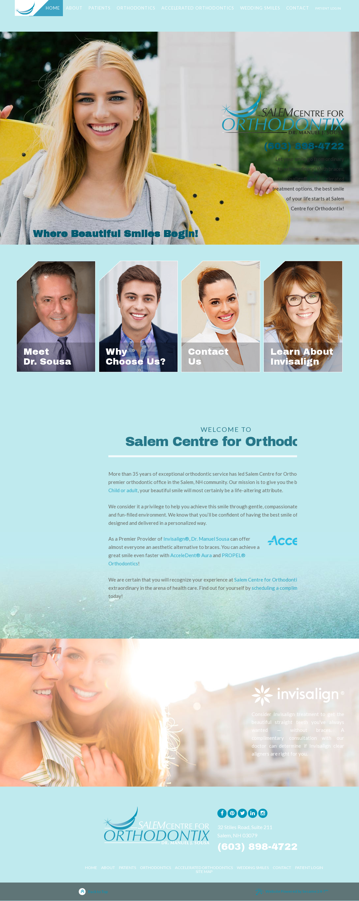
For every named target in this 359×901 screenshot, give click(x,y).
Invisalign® (269, 539)
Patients (127, 868)
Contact (282, 868)
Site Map (204, 872)
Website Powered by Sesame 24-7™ (292, 892)
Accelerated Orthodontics (204, 868)
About (108, 868)
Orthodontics (155, 868)
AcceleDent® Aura (283, 555)
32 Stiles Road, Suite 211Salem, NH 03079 (244, 831)
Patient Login (309, 868)
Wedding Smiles (253, 868)
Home (91, 868)
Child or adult (215, 490)
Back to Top (93, 892)
